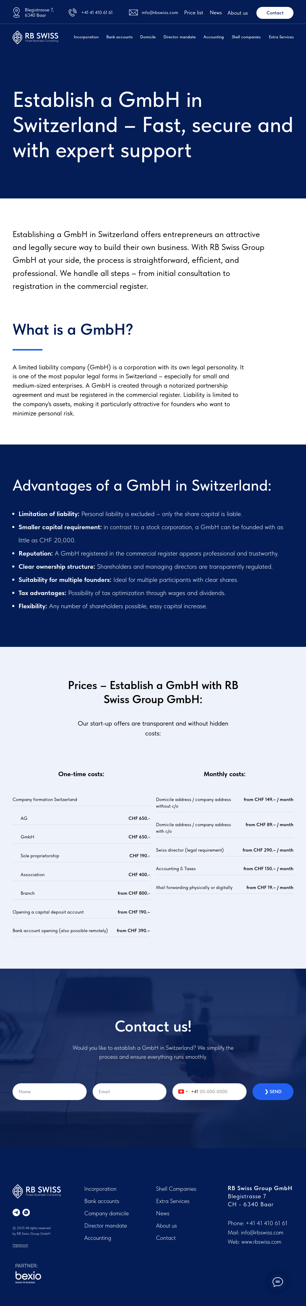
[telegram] (16, 1212)
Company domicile (106, 1213)
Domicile (148, 36)
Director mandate (179, 36)
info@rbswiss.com (160, 12)
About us (237, 13)
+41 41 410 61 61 (97, 12)
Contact (166, 1237)
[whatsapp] (26, 1212)
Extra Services (281, 36)
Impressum (20, 1245)
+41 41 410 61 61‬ (266, 1223)
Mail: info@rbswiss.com (255, 1232)
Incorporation (86, 36)
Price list (193, 12)
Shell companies (246, 36)
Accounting (214, 36)
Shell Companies (176, 1188)
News (216, 12)
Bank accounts (119, 36)
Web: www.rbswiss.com (254, 1241)
